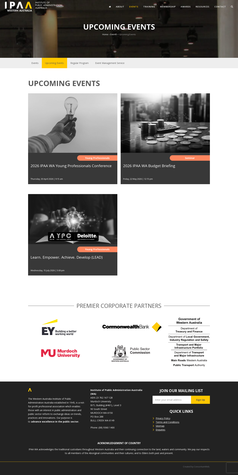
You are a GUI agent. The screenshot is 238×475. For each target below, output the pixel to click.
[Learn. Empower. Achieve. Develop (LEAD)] (72, 238)
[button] (232, 6)
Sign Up (200, 399)
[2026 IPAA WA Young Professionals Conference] (72, 142)
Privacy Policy (163, 418)
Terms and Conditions (167, 422)
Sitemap (160, 425)
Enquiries (160, 429)
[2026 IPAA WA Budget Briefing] (165, 142)
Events (113, 34)
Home (105, 34)
